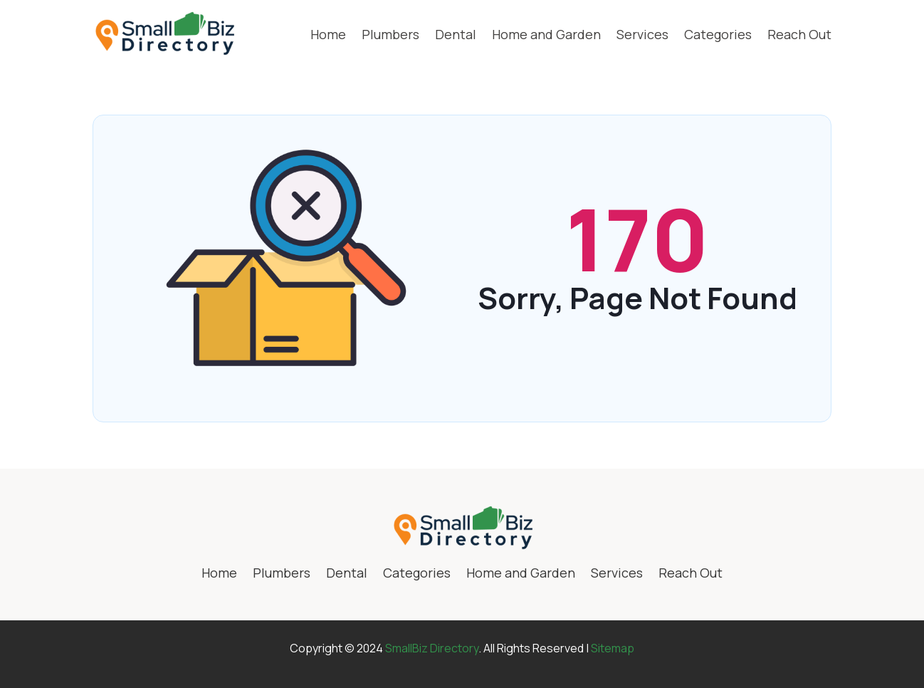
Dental (455, 34)
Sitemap (612, 648)
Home (328, 34)
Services (642, 34)
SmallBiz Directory (431, 648)
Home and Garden (546, 34)
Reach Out (799, 34)
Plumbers (390, 34)
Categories (718, 34)
